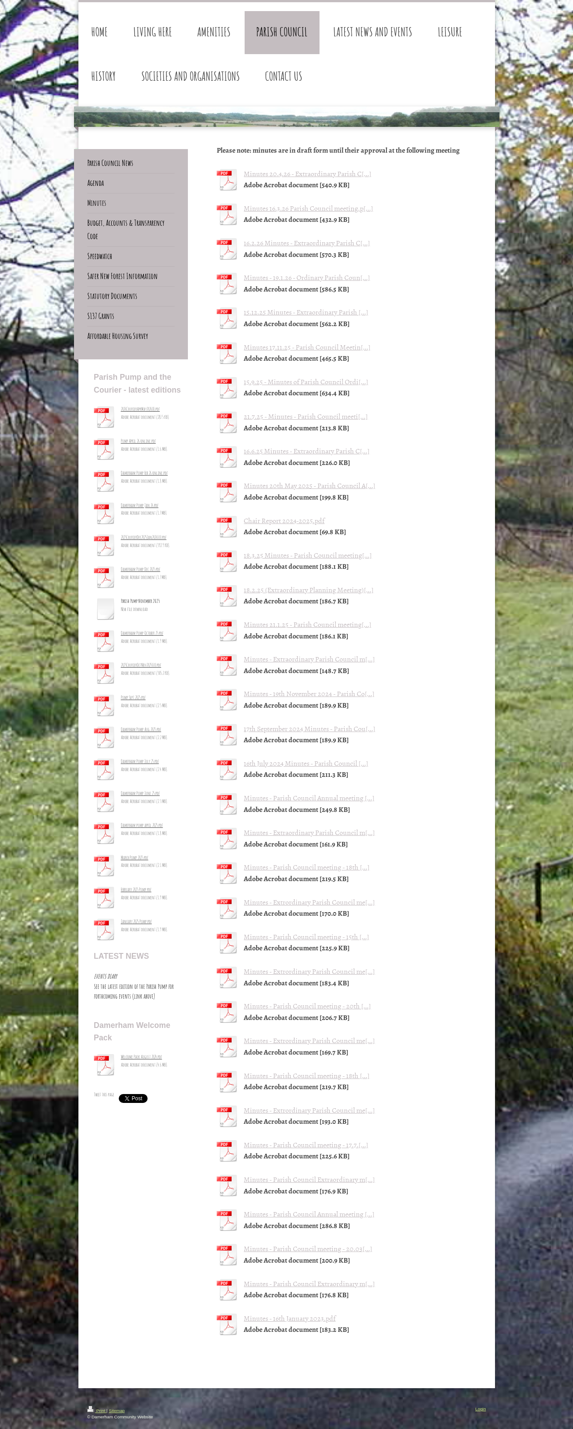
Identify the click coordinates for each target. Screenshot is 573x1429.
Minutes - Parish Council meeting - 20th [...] (307, 1005)
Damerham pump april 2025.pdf (142, 825)
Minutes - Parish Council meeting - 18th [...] (307, 867)
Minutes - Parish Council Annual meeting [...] (309, 797)
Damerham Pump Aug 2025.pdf (141, 729)
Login (481, 1408)
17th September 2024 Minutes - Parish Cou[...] (309, 728)
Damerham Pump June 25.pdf (140, 793)
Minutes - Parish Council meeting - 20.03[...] (308, 1248)
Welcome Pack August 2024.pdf (141, 1057)
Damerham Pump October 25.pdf (142, 633)
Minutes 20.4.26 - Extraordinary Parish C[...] (307, 173)
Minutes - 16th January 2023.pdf (289, 1318)
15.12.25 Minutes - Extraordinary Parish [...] (306, 312)
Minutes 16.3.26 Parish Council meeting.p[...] (308, 208)
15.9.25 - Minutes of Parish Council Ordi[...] (306, 381)
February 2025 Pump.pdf (136, 889)
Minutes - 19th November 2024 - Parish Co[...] (309, 693)
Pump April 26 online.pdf (138, 441)
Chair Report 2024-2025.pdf (284, 520)
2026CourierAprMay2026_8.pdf (140, 409)
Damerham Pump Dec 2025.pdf (140, 569)
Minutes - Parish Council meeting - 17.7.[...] (306, 1144)
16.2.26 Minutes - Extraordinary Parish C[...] (307, 242)
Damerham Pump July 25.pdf (140, 761)
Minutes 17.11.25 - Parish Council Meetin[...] (307, 347)
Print (97, 1410)
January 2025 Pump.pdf (136, 921)
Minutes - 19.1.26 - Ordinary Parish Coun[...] (307, 277)
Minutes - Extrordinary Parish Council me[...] (309, 902)
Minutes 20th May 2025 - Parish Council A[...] (309, 485)
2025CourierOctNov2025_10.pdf (141, 665)
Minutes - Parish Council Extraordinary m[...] (309, 1179)
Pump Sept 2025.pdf (133, 697)
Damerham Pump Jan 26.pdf (140, 505)
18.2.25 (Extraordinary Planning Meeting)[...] (309, 589)
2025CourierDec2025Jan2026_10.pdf (144, 537)
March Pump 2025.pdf (134, 857)
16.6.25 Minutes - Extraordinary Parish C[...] (307, 450)
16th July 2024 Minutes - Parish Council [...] (306, 763)
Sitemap (117, 1410)
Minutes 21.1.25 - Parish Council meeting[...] (307, 624)
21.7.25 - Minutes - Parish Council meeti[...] (306, 416)
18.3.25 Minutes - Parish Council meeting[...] (308, 555)
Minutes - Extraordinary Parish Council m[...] (309, 658)
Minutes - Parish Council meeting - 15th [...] (306, 936)
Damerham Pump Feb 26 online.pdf (144, 473)
